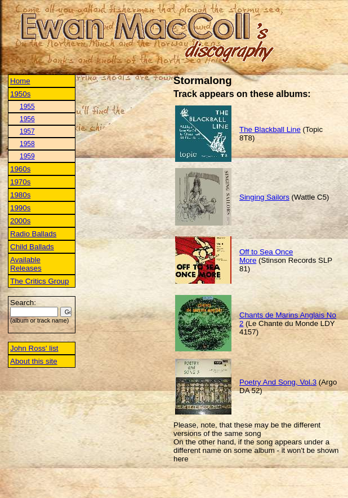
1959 (27, 156)
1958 (27, 144)
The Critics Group (39, 281)
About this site (33, 361)
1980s (20, 195)
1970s (20, 182)
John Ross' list (34, 348)
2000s (20, 221)
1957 (27, 131)
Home (20, 81)
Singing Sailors (264, 197)
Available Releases (26, 263)
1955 (27, 107)
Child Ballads (32, 247)
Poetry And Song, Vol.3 (277, 382)
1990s (20, 208)
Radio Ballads (33, 234)
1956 (27, 119)
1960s (20, 169)
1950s (20, 94)
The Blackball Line (270, 129)
